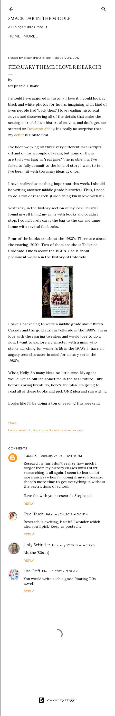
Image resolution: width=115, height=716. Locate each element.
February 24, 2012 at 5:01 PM (67, 514)
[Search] (104, 8)
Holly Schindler (37, 545)
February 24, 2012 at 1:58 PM (61, 456)
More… (30, 36)
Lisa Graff (32, 571)
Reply (29, 503)
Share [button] (12, 423)
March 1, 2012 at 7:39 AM (60, 571)
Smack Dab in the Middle (39, 18)
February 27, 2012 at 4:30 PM (73, 545)
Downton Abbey (40, 128)
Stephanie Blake (45, 430)
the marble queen (71, 430)
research (25, 430)
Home (14, 36)
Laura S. (30, 455)
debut (19, 135)
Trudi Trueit (34, 514)
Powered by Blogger (57, 700)
